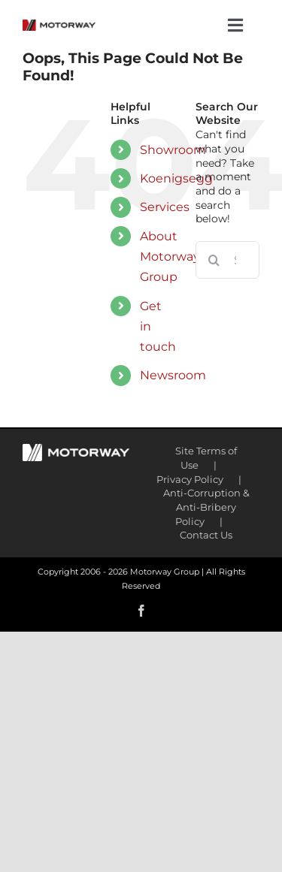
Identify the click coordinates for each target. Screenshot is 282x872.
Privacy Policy (189, 479)
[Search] (214, 260)
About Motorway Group (170, 256)
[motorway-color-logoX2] (59, 25)
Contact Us (206, 535)
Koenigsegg (176, 178)
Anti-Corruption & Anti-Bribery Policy (206, 507)
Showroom (173, 150)
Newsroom (173, 375)
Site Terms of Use (206, 458)
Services (165, 207)
